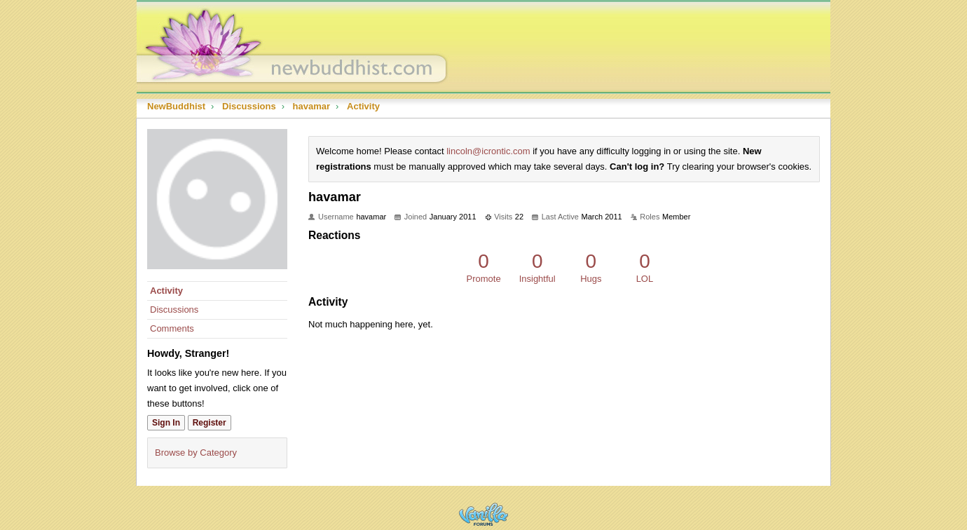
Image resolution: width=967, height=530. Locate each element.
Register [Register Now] (209, 423)
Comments (172, 328)
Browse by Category (196, 452)
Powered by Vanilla (483, 514)
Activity (166, 290)
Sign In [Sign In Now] (166, 423)
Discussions (174, 309)
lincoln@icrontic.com (488, 151)
